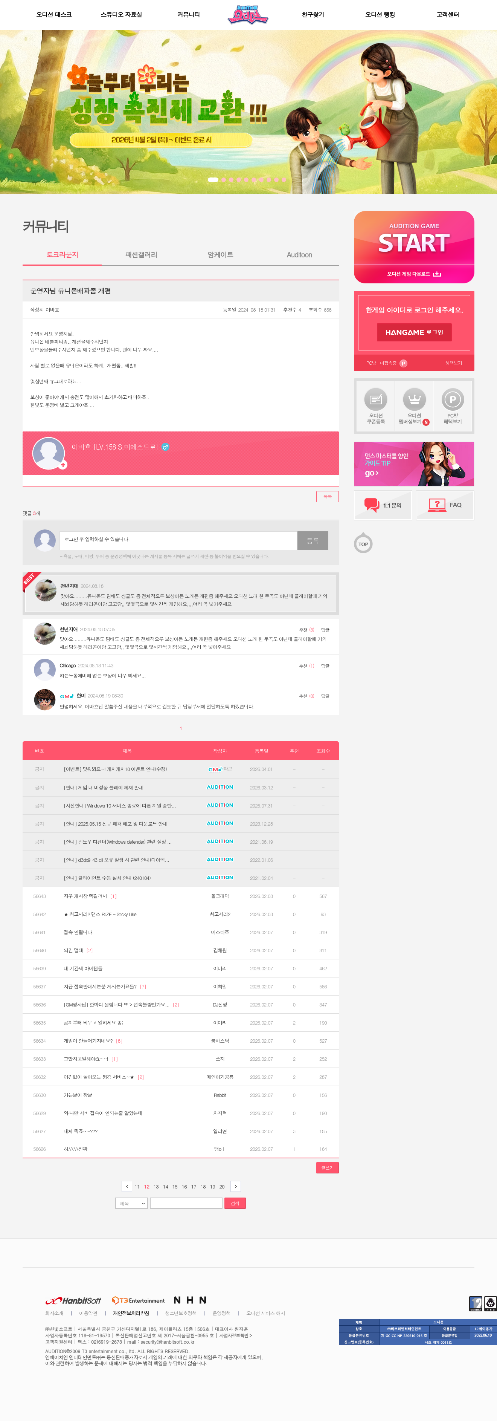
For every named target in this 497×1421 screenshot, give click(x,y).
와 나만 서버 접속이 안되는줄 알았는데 (103, 1113)
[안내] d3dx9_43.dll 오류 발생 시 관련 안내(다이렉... (116, 860)
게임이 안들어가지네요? (93, 1041)
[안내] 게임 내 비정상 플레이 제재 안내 (103, 788)
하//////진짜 (75, 1149)
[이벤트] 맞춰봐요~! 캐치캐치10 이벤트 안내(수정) (115, 769)
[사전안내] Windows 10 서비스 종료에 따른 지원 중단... (120, 806)
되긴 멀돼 (78, 950)
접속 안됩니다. (78, 932)
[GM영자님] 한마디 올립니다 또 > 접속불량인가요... (121, 1005)
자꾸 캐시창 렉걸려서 (90, 896)
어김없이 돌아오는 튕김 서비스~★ (104, 1077)
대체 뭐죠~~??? (81, 1131)
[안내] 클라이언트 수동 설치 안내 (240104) (107, 878)
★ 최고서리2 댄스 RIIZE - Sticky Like (100, 914)
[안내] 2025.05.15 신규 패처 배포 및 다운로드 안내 (115, 824)
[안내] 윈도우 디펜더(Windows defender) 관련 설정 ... (118, 842)
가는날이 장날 (78, 1095)
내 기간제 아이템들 (83, 968)
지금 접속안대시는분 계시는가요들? (105, 987)
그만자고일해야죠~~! (91, 1059)
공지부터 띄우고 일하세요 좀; (93, 1023)
